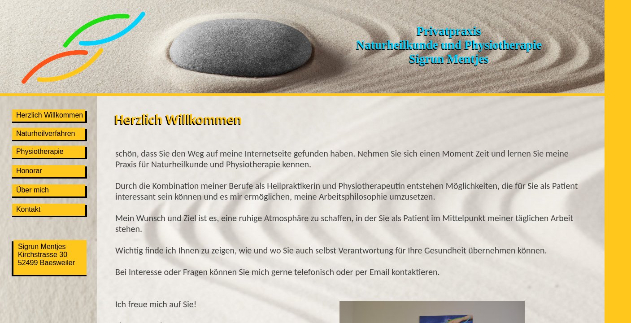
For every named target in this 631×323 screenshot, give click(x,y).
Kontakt (26, 209)
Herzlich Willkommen (47, 115)
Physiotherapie (38, 151)
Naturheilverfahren (43, 133)
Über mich (30, 190)
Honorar (27, 171)
